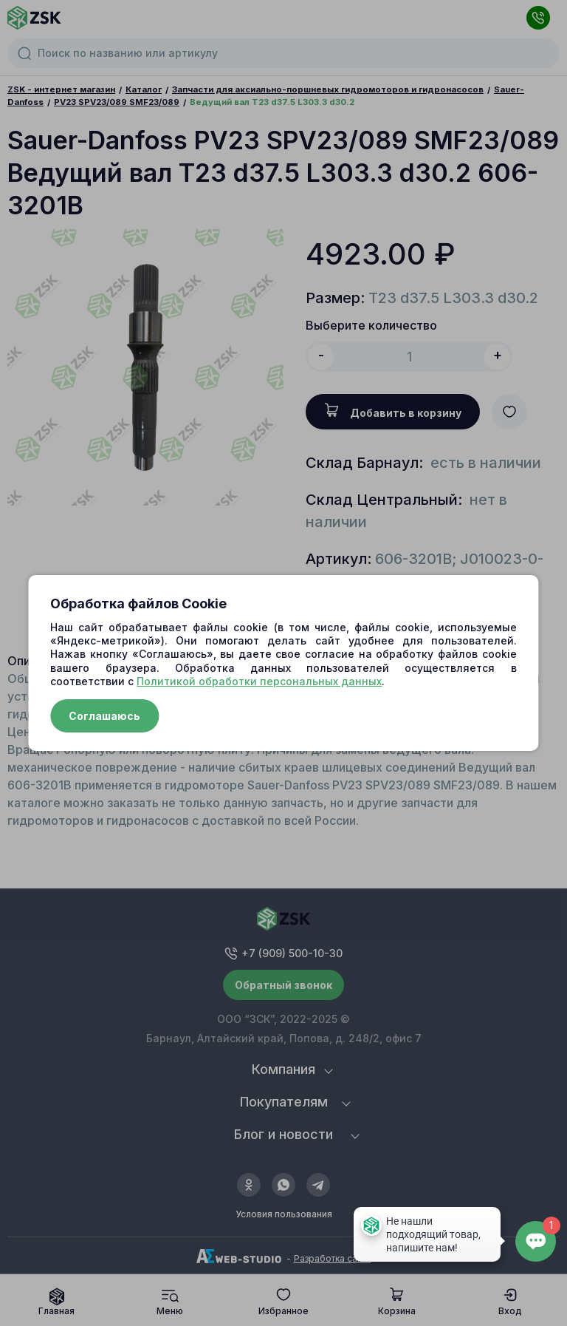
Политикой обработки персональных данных (259, 681)
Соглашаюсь (104, 716)
